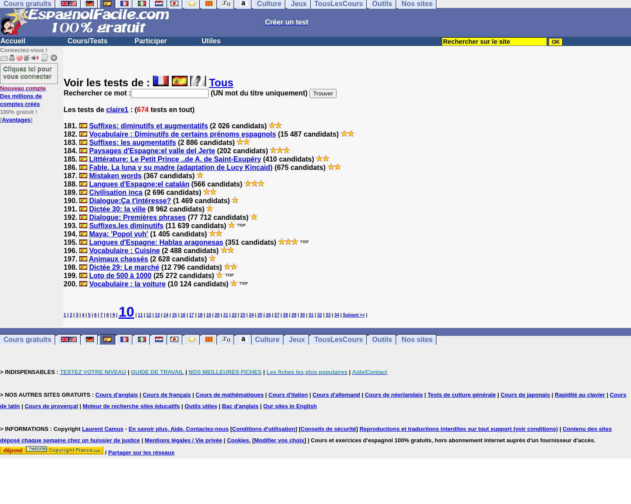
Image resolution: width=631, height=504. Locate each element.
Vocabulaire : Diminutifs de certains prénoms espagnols (182, 134)
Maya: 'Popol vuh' (118, 234)
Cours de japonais (525, 394)
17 (191, 315)
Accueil (12, 41)
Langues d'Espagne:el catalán (139, 184)
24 (251, 315)
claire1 (117, 109)
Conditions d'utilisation (263, 429)
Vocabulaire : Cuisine (124, 250)
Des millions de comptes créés (23, 96)
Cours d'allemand (336, 394)
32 (319, 315)
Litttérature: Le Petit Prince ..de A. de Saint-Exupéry (175, 159)
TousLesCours (338, 339)
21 (225, 315)
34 (336, 315)
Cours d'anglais (117, 394)
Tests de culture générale (462, 394)
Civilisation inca (115, 192)
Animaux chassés (118, 259)
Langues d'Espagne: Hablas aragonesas (156, 242)
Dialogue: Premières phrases (137, 217)
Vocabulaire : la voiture (127, 284)
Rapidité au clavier (580, 394)
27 (276, 315)
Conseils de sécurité (328, 429)
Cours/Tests (87, 41)
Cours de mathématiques (229, 394)
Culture (267, 339)
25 (259, 315)
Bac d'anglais (240, 406)
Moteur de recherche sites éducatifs (131, 406)
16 (183, 315)
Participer (151, 41)
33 (328, 315)
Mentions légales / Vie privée (183, 440)
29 (293, 315)
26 (268, 315)
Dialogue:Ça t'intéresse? (130, 200)
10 (127, 312)
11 (140, 315)
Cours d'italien (288, 394)
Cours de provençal (51, 406)
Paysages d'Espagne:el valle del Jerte (152, 151)
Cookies (238, 440)
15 (174, 315)
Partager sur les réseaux (141, 452)
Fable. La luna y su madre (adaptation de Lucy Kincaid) (181, 167)
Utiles (211, 41)
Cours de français (167, 394)
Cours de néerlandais (394, 394)
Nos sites (416, 339)
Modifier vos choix (279, 440)
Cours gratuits (27, 339)
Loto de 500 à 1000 (120, 275)
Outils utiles (200, 406)
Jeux (297, 339)
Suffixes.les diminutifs (126, 225)
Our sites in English (290, 406)
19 (208, 315)
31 (310, 315)
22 (234, 315)
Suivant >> (354, 315)
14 (165, 315)
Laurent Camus (103, 429)
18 (200, 315)
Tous (221, 82)
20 (217, 315)
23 (242, 315)
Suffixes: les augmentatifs (132, 142)
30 (302, 315)
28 (285, 315)
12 (148, 315)
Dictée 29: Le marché (124, 267)
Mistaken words (115, 176)
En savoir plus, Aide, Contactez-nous (178, 429)
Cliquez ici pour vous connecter (27, 72)
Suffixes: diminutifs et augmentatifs (148, 126)
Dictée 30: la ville (117, 209)
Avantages (16, 119)
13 (157, 315)
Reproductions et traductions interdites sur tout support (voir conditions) (458, 429)
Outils (382, 339)
